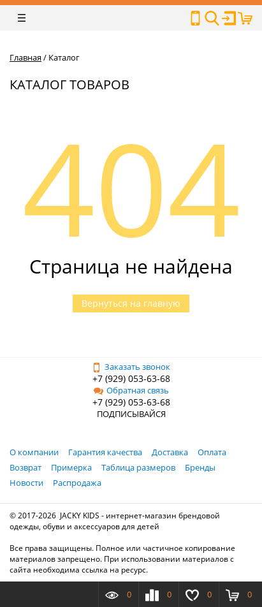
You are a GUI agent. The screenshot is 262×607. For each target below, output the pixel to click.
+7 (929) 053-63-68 (131, 378)
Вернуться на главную (131, 303)
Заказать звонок (131, 366)
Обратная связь (131, 390)
